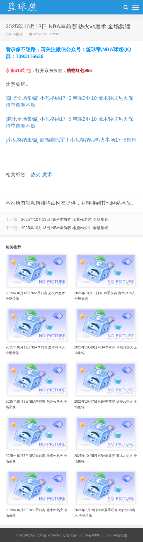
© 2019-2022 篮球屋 (31, 535)
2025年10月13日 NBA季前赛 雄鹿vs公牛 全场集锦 (64, 228)
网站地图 (120, 535)
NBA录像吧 (28, 8)
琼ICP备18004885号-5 (96, 535)
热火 (36, 174)
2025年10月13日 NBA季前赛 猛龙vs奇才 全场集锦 (64, 219)
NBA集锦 (16, 34)
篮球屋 (71, 535)
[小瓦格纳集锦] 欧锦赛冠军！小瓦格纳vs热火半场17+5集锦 (71, 140)
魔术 (47, 174)
